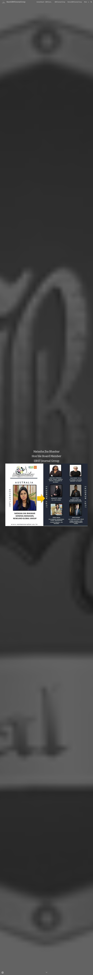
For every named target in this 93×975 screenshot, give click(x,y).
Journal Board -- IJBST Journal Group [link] (45, 2)
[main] (46, 456)
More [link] (85, 2)
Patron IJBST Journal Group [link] (75, 2)
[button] (91, 2)
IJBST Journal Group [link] (60, 2)
